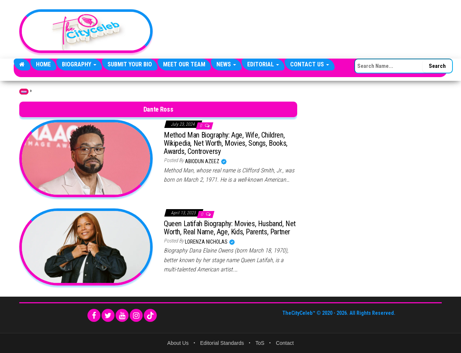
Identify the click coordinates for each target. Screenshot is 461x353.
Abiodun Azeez (202, 161)
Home (43, 64)
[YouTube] (122, 315)
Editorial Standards (222, 343)
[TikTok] (150, 315)
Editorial (263, 64)
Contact (284, 343)
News (226, 64)
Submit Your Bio (129, 64)
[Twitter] (108, 315)
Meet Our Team (184, 64)
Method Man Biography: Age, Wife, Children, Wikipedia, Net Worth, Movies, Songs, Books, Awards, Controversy (226, 143)
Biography (79, 64)
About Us (178, 343)
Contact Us (309, 64)
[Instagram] (136, 315)
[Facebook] (93, 315)
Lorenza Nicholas (207, 242)
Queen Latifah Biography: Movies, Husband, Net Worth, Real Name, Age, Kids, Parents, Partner (230, 227)
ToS (259, 343)
